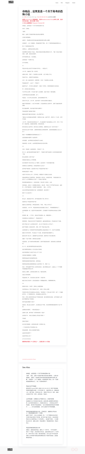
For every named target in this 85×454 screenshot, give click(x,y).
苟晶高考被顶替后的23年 (33, 427)
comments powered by (29, 359)
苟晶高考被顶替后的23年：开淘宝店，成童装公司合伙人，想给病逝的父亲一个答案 (41, 412)
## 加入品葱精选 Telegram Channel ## (33, 23)
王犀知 (25, 17)
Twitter (73, 2)
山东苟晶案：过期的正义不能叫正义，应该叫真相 (40, 399)
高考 (44, 17)
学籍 (47, 17)
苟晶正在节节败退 (31, 386)
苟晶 (38, 17)
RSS (62, 2)
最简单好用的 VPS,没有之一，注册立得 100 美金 (36, 341)
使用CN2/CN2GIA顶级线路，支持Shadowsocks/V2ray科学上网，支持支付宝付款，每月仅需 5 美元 (42, 20)
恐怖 (42, 17)
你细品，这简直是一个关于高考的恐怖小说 (38, 373)
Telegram (67, 2)
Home (57, 2)
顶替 (40, 17)
